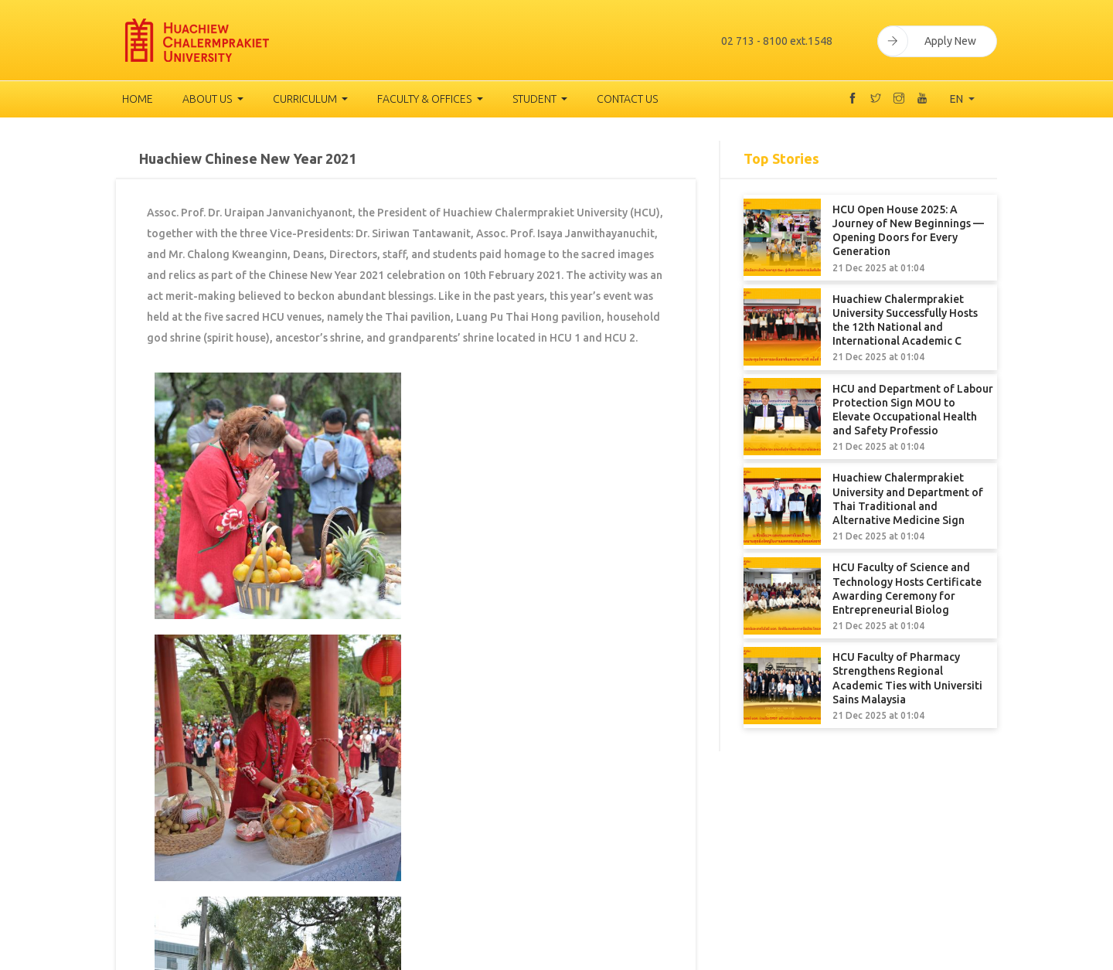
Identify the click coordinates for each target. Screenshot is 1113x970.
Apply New (926, 40)
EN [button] (957, 99)
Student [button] (535, 99)
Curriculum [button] (306, 99)
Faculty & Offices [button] (425, 99)
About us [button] (208, 99)
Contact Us (627, 99)
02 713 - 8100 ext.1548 (773, 40)
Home (137, 99)
